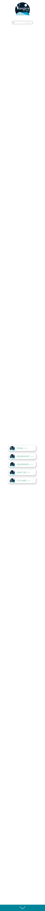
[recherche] (23, 23)
